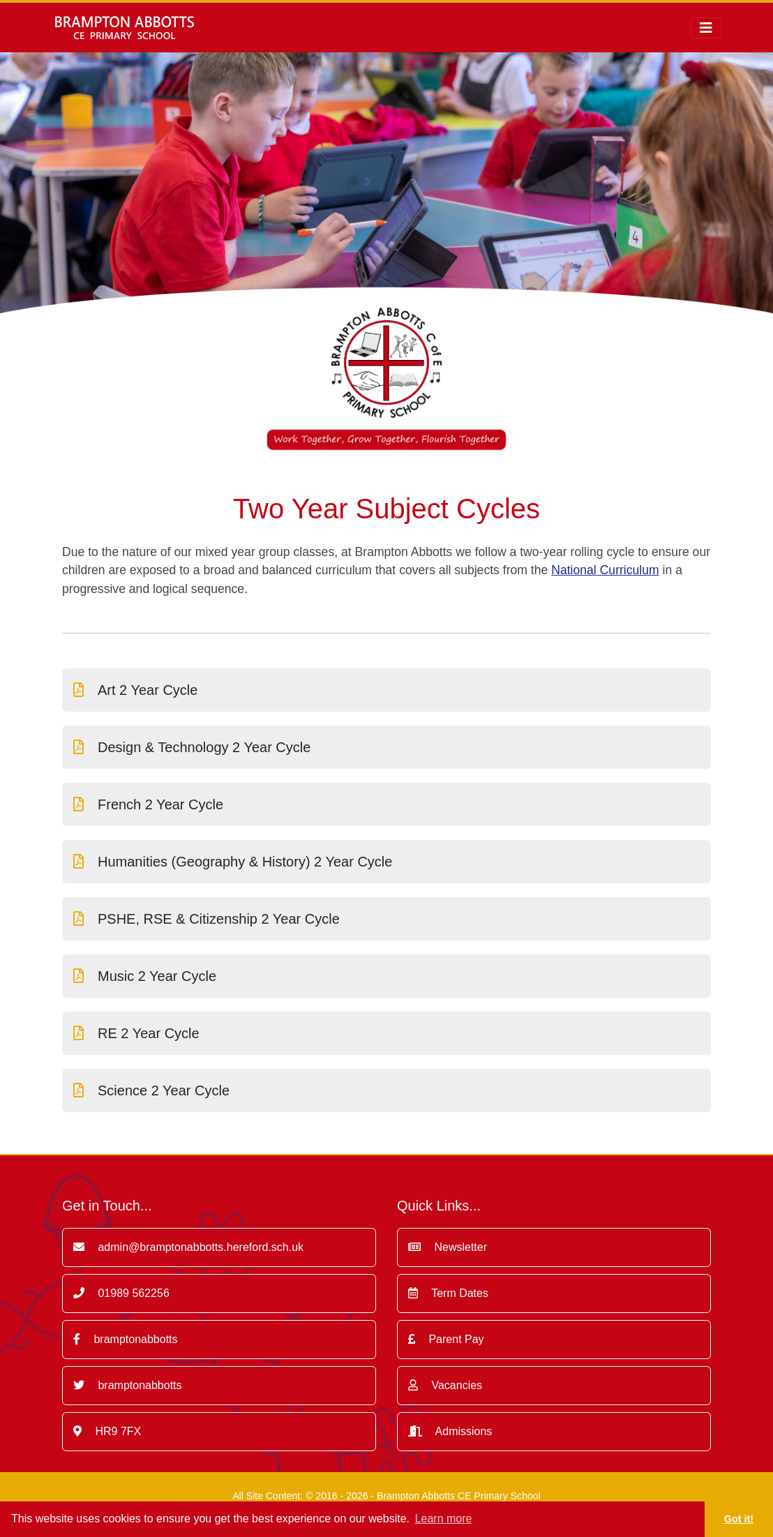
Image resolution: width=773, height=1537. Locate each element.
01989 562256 (121, 1293)
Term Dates (448, 1293)
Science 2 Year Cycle (151, 1090)
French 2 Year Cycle (148, 804)
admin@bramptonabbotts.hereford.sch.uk (188, 1247)
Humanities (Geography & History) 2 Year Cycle (232, 861)
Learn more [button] (443, 1518)
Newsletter (447, 1247)
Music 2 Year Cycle (144, 976)
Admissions (450, 1431)
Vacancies (445, 1385)
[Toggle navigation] (706, 27)
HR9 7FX (107, 1431)
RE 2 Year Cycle (136, 1033)
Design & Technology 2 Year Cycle (191, 747)
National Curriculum (605, 570)
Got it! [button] (738, 1518)
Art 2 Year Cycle (135, 690)
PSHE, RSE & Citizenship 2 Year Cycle (206, 919)
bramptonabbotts (125, 1339)
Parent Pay (446, 1339)
